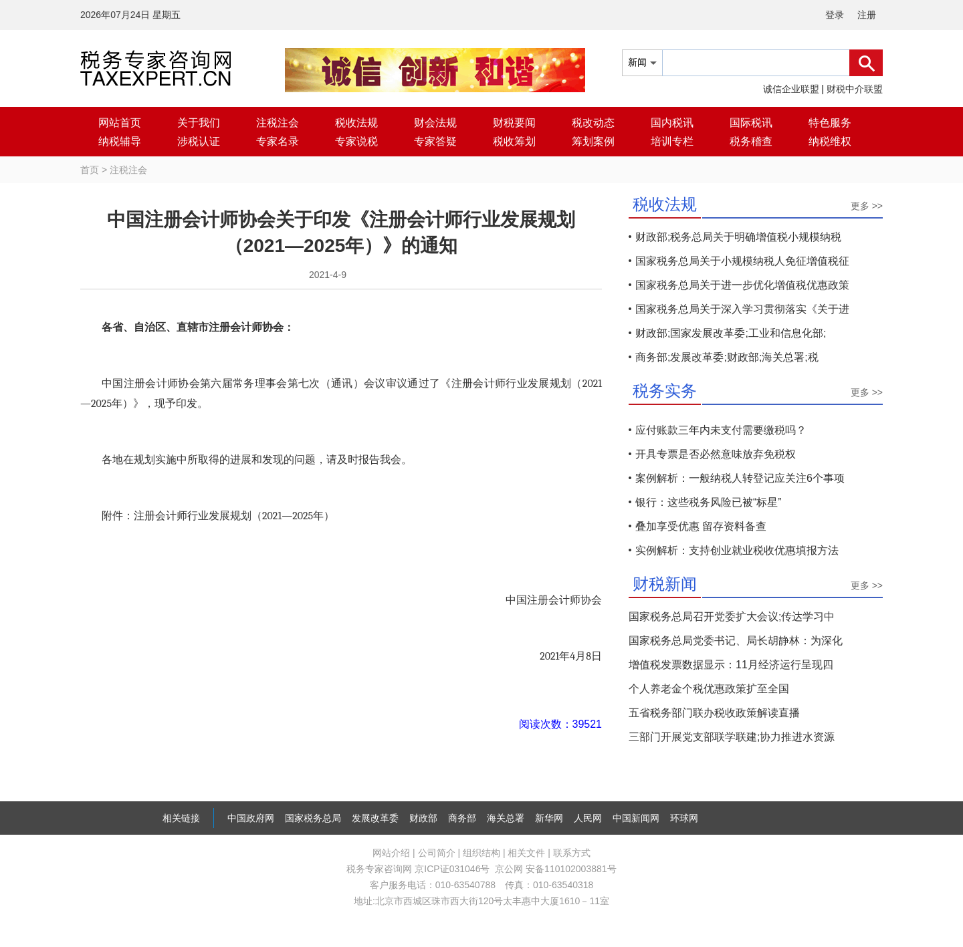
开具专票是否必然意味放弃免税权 (715, 454)
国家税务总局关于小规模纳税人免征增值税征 (742, 261)
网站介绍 (391, 852)
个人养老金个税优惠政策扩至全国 (709, 688)
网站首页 (119, 122)
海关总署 (505, 818)
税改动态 (593, 122)
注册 (866, 14)
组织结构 (481, 852)
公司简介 (436, 852)
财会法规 (435, 122)
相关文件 (526, 852)
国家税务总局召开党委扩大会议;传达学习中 (732, 616)
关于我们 (198, 122)
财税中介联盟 (855, 89)
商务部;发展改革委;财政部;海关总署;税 (727, 357)
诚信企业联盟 (791, 89)
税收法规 (356, 122)
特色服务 (830, 122)
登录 (834, 14)
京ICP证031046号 (452, 868)
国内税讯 (672, 122)
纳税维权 (830, 141)
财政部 (423, 818)
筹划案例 (593, 141)
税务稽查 (751, 141)
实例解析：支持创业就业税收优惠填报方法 (737, 550)
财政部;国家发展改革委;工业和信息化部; (730, 333)
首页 (89, 169)
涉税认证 (198, 141)
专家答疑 (435, 141)
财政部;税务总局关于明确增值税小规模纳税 (738, 237)
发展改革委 (375, 818)
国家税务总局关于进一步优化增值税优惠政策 (742, 285)
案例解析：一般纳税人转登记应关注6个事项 (740, 478)
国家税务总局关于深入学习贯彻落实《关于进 (742, 309)
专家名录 (277, 141)
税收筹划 (514, 141)
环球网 (684, 818)
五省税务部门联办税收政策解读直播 (714, 712)
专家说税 (356, 141)
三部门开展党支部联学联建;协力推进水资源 (732, 736)
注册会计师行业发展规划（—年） (234, 516)
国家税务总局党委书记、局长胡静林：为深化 (736, 640)
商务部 (462, 818)
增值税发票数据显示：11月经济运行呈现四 (731, 664)
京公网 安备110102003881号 (555, 868)
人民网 (588, 818)
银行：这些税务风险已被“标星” (708, 502)
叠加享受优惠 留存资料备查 (700, 526)
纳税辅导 (119, 141)
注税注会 (277, 122)
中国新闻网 (636, 818)
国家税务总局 (313, 818)
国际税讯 (751, 122)
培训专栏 (672, 141)
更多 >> (867, 206)
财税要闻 (514, 122)
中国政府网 (250, 818)
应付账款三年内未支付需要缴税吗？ (721, 430)
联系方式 (572, 852)
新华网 (549, 818)
